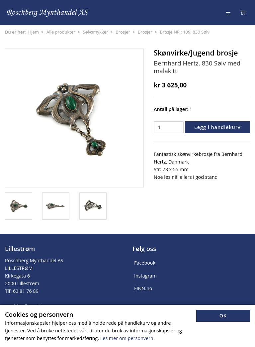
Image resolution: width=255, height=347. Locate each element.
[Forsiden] (48, 12)
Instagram (145, 276)
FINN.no (143, 288)
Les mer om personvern (126, 338)
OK (223, 315)
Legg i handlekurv (217, 127)
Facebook (144, 263)
